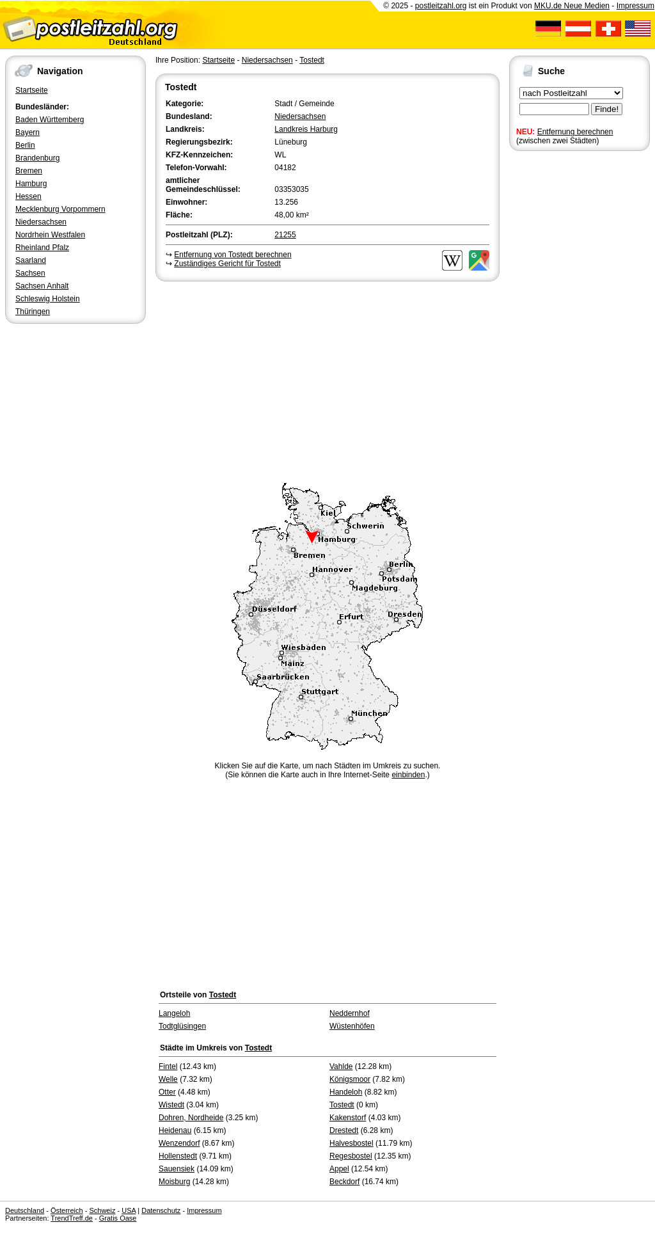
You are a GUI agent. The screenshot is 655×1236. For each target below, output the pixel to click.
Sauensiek (176, 1168)
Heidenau (175, 1130)
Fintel (168, 1066)
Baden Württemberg (49, 119)
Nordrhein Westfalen (50, 234)
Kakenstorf (347, 1117)
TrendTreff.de (72, 1218)
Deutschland (24, 1210)
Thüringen (32, 311)
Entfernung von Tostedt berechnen (232, 254)
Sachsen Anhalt (41, 285)
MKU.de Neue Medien (572, 5)
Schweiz (102, 1210)
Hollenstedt (178, 1156)
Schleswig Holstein (47, 298)
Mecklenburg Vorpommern (60, 209)
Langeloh (174, 1013)
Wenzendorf (179, 1143)
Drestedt (343, 1130)
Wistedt (171, 1104)
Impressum (635, 5)
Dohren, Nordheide (191, 1117)
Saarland (30, 260)
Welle (168, 1079)
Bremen (28, 170)
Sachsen (30, 273)
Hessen (28, 196)
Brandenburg (37, 158)
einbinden (408, 774)
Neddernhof (349, 1013)
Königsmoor (349, 1079)
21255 (285, 234)
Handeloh (345, 1092)
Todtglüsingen (182, 1026)
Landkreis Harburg (306, 129)
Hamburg (31, 183)
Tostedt (311, 60)
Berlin (25, 145)
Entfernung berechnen (575, 131)
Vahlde (340, 1066)
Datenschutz (160, 1210)
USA (129, 1210)
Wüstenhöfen (352, 1026)
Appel (339, 1168)
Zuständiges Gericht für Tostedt (227, 263)
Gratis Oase (118, 1218)
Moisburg (174, 1181)
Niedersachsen (41, 222)
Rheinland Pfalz (42, 247)
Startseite (31, 90)
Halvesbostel (351, 1143)
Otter (167, 1092)
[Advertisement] (327, 380)
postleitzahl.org (441, 5)
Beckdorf (344, 1181)
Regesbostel (350, 1156)
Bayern (27, 132)
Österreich (67, 1210)
